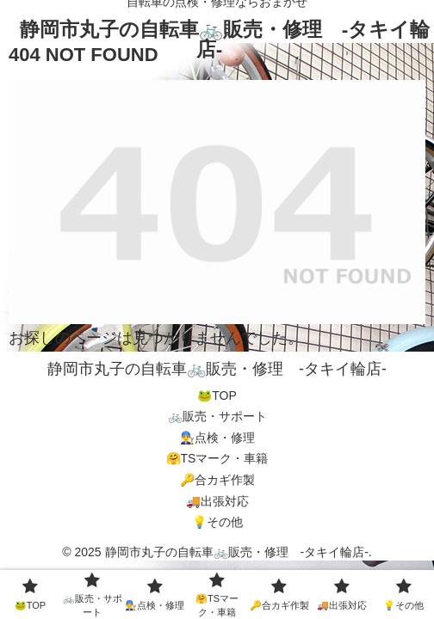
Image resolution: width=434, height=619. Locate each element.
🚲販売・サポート (217, 416)
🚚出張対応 (217, 501)
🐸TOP (217, 395)
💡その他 (217, 522)
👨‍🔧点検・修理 (217, 437)
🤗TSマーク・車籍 (217, 458)
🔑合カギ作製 (217, 480)
